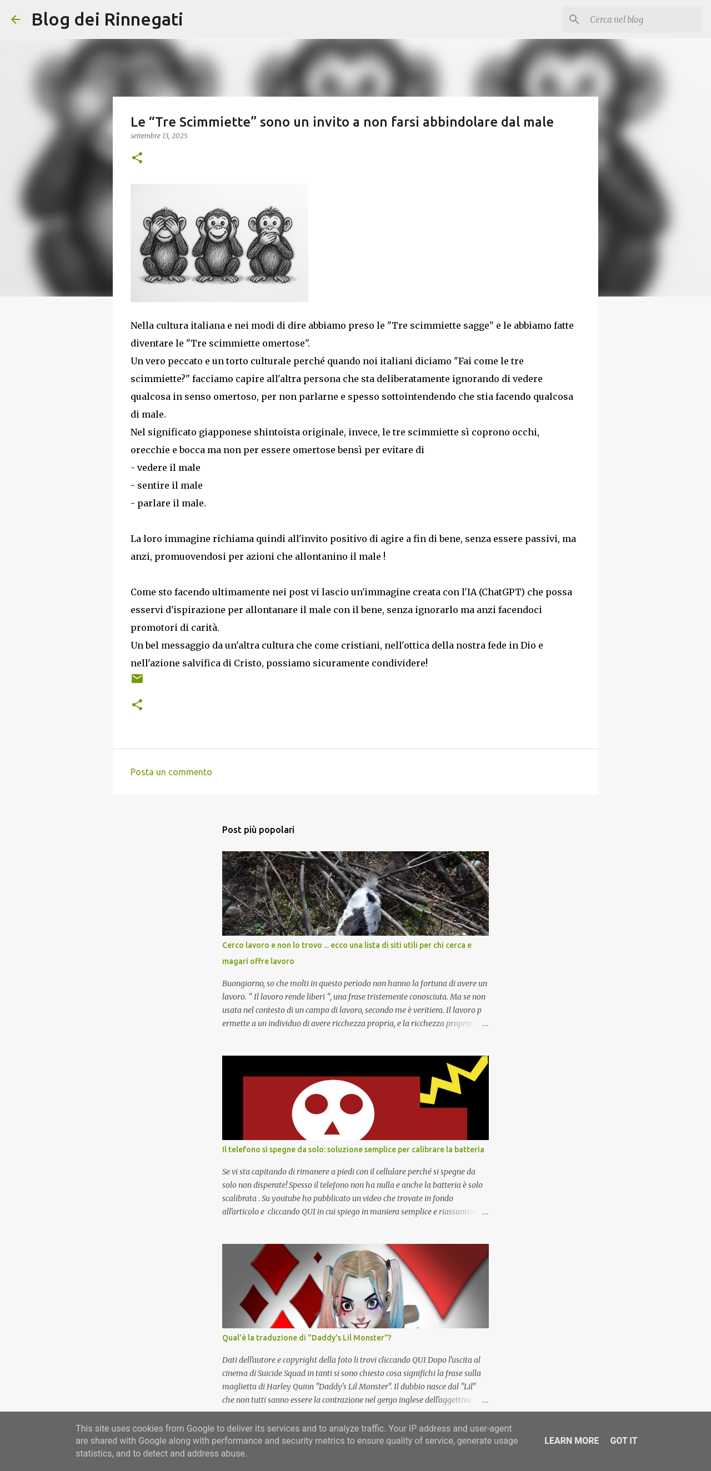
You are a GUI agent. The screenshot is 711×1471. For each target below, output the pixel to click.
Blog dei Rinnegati (107, 19)
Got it (623, 1440)
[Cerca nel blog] (643, 19)
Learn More (571, 1440)
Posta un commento (171, 772)
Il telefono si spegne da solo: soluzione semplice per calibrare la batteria (353, 1149)
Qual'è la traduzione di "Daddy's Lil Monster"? (307, 1337)
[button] (137, 158)
